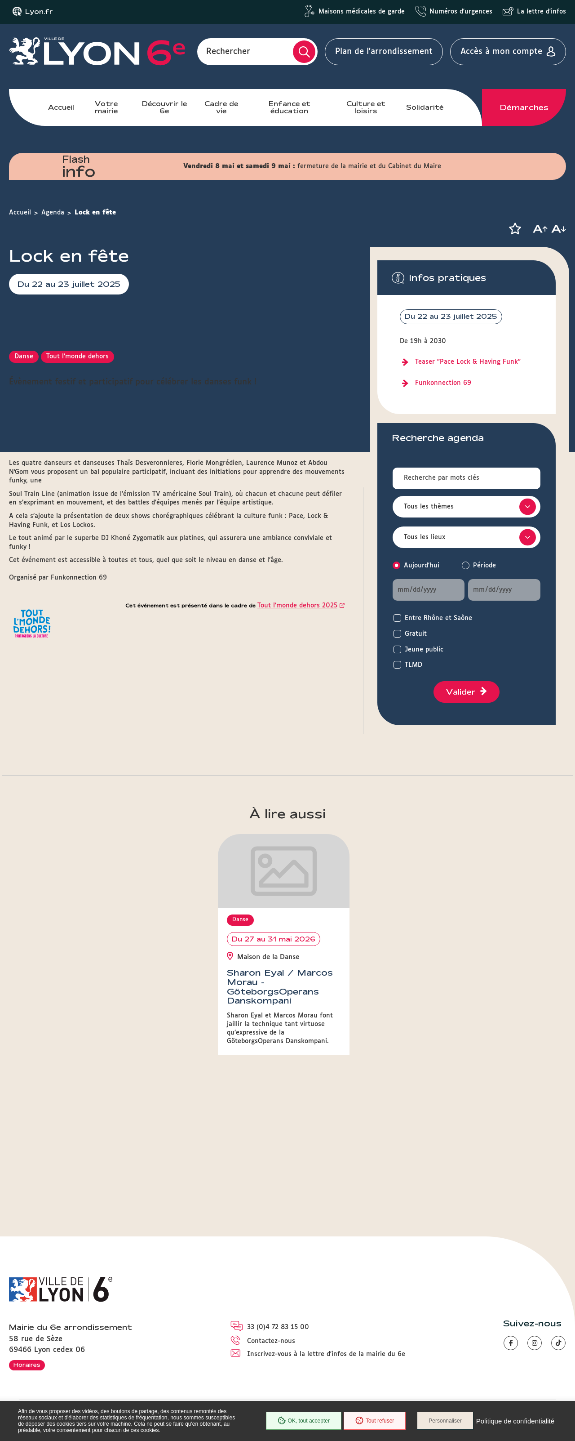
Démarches (524, 107)
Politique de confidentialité (515, 1421)
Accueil (61, 107)
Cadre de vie (221, 107)
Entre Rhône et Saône (438, 618)
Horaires (26, 1364)
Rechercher (228, 52)
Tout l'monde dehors (77, 534)
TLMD (413, 665)
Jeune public (424, 650)
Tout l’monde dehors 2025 (297, 783)
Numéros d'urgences (460, 12)
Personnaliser (445, 1421)
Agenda (52, 213)
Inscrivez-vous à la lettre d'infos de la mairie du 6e (326, 1354)
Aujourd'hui (421, 565)
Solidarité (424, 107)
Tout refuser (374, 1421)
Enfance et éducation (289, 107)
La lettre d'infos (541, 12)
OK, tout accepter (304, 1421)
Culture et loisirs (365, 107)
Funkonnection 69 (443, 383)
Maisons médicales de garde (361, 12)
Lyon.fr (39, 11)
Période (484, 565)
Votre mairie (106, 107)
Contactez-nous (271, 1341)
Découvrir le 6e (164, 107)
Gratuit (416, 634)
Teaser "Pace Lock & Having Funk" (468, 362)
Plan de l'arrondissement (384, 52)
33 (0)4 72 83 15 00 (278, 1327)
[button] (515, 229)
